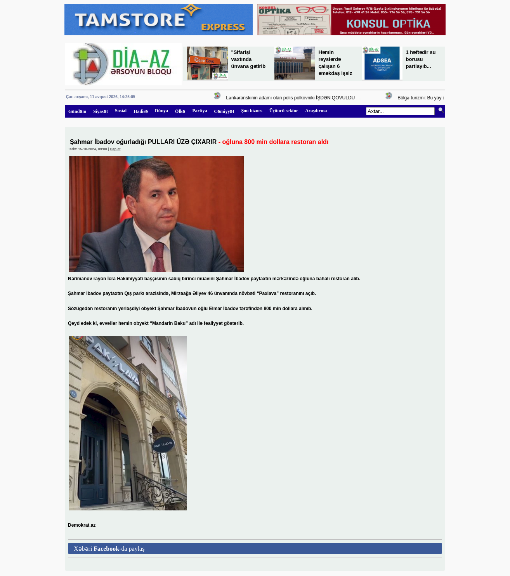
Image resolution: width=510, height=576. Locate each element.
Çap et (115, 149)
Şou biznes (251, 110)
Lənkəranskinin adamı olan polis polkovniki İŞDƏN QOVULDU (291, 98)
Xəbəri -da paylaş (109, 548)
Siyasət (100, 111)
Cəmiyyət (224, 111)
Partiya (199, 110)
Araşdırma (316, 110)
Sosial (121, 110)
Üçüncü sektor (283, 110)
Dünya (161, 110)
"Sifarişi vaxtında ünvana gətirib (248, 59)
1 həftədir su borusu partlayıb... (421, 59)
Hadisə (141, 111)
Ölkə (180, 111)
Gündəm (77, 111)
